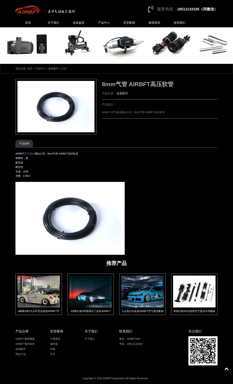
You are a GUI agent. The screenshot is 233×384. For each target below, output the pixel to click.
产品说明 (24, 143)
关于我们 (53, 22)
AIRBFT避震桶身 (25, 338)
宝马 (52, 354)
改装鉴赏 (78, 22)
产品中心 (104, 22)
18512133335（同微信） (197, 9)
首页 (28, 22)
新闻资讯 (154, 22)
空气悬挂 (30, 153)
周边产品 (20, 354)
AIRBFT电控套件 (25, 343)
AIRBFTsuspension (114, 378)
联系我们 (179, 22)
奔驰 (52, 349)
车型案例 (129, 22)
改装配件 (53, 68)
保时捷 (54, 343)
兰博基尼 (55, 338)
